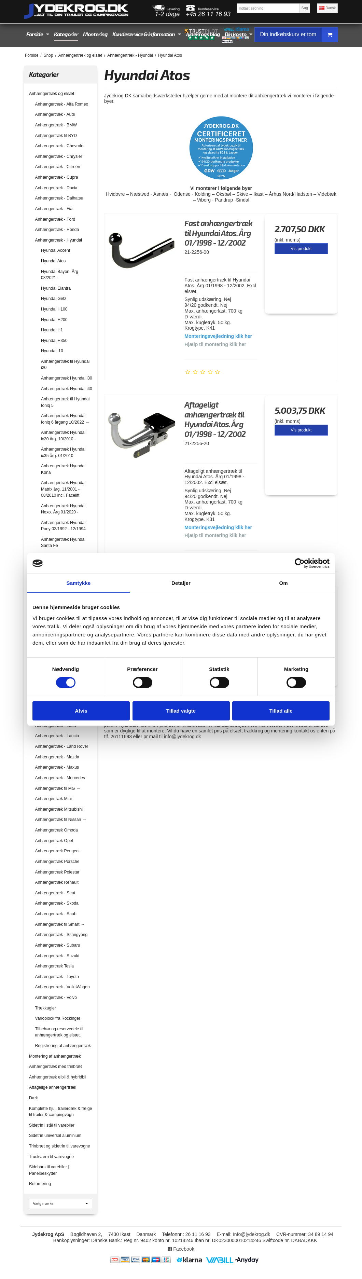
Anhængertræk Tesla (54, 966)
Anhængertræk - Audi (55, 114)
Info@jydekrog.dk (251, 1234)
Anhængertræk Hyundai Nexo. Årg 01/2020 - (63, 509)
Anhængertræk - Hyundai (58, 240)
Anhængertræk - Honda (57, 229)
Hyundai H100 (54, 309)
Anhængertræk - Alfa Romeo (61, 104)
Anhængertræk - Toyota (57, 976)
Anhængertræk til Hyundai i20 (65, 364)
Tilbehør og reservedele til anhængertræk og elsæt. (59, 1032)
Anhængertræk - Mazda (57, 757)
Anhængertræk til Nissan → (60, 819)
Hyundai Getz (53, 298)
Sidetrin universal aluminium (55, 1135)
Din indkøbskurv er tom (299, 35)
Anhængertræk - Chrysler (58, 156)
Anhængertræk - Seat (55, 893)
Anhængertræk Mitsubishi (59, 809)
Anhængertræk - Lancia (57, 735)
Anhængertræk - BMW (56, 125)
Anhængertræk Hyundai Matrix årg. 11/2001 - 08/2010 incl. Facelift (63, 489)
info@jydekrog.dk (182, 736)
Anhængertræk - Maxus (57, 767)
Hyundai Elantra (56, 288)
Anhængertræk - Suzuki (57, 955)
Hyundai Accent (55, 250)
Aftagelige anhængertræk (52, 1087)
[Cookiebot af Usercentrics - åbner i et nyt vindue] (300, 563)
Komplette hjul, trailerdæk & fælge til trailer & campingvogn (60, 1111)
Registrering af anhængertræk (63, 1045)
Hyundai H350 (54, 340)
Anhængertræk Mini (53, 798)
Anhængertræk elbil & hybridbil (57, 1077)
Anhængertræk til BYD (56, 135)
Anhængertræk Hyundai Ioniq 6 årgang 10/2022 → (65, 418)
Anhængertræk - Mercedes (60, 777)
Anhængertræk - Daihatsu (59, 198)
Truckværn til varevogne (51, 1156)
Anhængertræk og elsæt (51, 93)
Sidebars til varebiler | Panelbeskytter (49, 1170)
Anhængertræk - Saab (55, 913)
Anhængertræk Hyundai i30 (66, 378)
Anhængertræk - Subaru (57, 945)
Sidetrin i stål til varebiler (51, 1125)
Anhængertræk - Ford (55, 219)
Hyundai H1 (52, 330)
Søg (304, 8)
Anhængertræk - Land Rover (61, 746)
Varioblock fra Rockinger (58, 1018)
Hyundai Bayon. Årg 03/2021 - (59, 274)
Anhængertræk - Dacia (56, 187)
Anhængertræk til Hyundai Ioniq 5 (65, 402)
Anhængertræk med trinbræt (55, 1066)
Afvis (81, 711)
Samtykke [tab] (79, 583)
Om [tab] (283, 583)
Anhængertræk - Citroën (57, 166)
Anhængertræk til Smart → (60, 924)
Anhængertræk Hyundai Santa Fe (63, 542)
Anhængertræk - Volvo (56, 997)
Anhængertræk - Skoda (57, 903)
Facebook (181, 1249)
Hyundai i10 (52, 350)
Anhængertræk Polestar (57, 872)
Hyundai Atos (53, 261)
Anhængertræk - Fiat (54, 208)
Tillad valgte (181, 711)
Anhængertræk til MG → (58, 788)
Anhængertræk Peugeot (57, 851)
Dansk (327, 8)
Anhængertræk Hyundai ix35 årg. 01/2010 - (63, 452)
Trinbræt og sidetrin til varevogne (59, 1146)
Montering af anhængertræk (55, 1056)
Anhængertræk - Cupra (56, 177)
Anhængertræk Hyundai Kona (63, 469)
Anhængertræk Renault (57, 882)
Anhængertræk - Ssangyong (61, 934)
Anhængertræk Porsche (57, 861)
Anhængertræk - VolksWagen (62, 987)
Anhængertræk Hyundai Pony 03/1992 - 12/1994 (63, 525)
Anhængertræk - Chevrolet (60, 145)
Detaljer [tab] (181, 583)
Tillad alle (280, 711)
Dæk (33, 1098)
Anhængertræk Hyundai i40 (66, 388)
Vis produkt (301, 248)
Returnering (40, 1183)
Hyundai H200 (54, 319)
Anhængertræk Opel (54, 840)
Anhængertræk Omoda (56, 830)
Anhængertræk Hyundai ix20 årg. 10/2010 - (63, 435)
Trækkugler (45, 1008)
